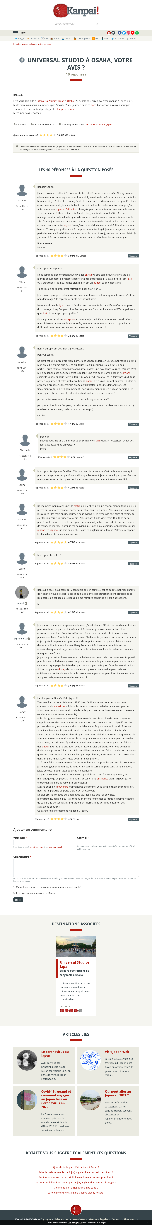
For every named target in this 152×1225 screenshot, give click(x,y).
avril (98, 440)
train (45, 313)
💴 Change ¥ (33, 38)
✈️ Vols (44, 38)
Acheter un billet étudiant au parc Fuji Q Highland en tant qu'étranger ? (76, 1165)
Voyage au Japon (29, 44)
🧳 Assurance (117, 38)
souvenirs (62, 786)
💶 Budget (19, 38)
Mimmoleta (20, 638)
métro (77, 506)
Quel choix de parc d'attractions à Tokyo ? (76, 1150)
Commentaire (22, 856)
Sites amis (130, 1202)
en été (88, 274)
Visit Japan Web (117, 1035)
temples (61, 109)
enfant (89, 381)
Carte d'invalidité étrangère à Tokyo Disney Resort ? (76, 1175)
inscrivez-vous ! (55, 847)
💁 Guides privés (82, 38)
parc (93, 105)
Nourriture (59, 706)
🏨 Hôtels (55, 38)
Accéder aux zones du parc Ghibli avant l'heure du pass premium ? (76, 1160)
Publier (18, 899)
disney (62, 669)
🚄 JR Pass (67, 38)
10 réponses (76, 74)
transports (69, 319)
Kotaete (16, 44)
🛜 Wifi (95, 38)
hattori (20, 603)
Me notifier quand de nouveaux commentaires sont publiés (49, 887)
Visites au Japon (44, 44)
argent (67, 225)
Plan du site (75, 1206)
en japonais (53, 530)
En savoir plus (101, 1223)
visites (73, 109)
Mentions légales (98, 1202)
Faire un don (61, 1202)
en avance (102, 778)
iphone (41, 530)
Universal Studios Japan (51, 101)
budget (97, 282)
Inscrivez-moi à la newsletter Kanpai (36, 893)
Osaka (70, 101)
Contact (116, 1202)
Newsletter (78, 1202)
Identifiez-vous (36, 847)
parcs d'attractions (68, 209)
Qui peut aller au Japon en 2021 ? (118, 1077)
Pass (129, 278)
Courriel (83, 837)
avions (126, 372)
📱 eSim (105, 38)
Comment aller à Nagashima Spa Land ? (76, 1170)
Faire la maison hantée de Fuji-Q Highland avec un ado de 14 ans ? (76, 1155)
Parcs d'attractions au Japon (99, 124)
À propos (46, 1202)
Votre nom (20, 837)
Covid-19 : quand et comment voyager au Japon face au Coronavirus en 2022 (56, 1082)
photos (45, 746)
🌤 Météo (131, 38)
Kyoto (62, 305)
